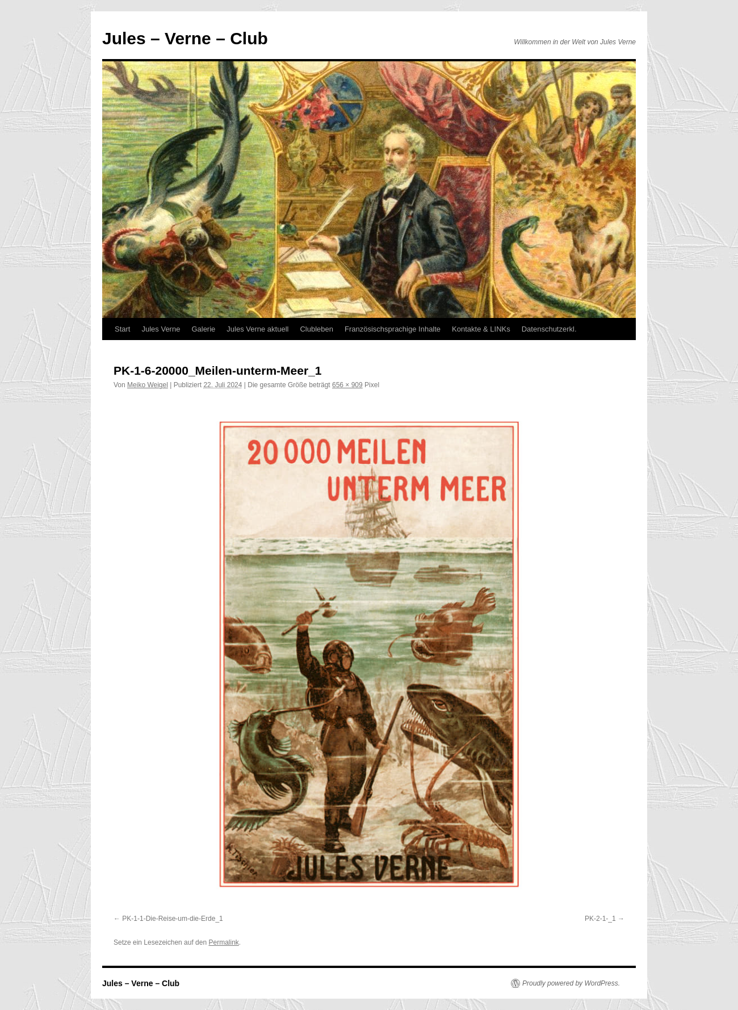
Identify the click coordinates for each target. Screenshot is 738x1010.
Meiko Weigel (147, 385)
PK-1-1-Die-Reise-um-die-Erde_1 (172, 919)
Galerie (203, 329)
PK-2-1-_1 (600, 919)
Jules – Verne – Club (185, 38)
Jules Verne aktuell (257, 329)
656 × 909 (347, 385)
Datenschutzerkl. (549, 329)
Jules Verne (160, 329)
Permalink (223, 942)
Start (122, 329)
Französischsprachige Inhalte (393, 329)
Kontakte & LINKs (481, 329)
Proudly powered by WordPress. (571, 983)
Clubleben (316, 329)
